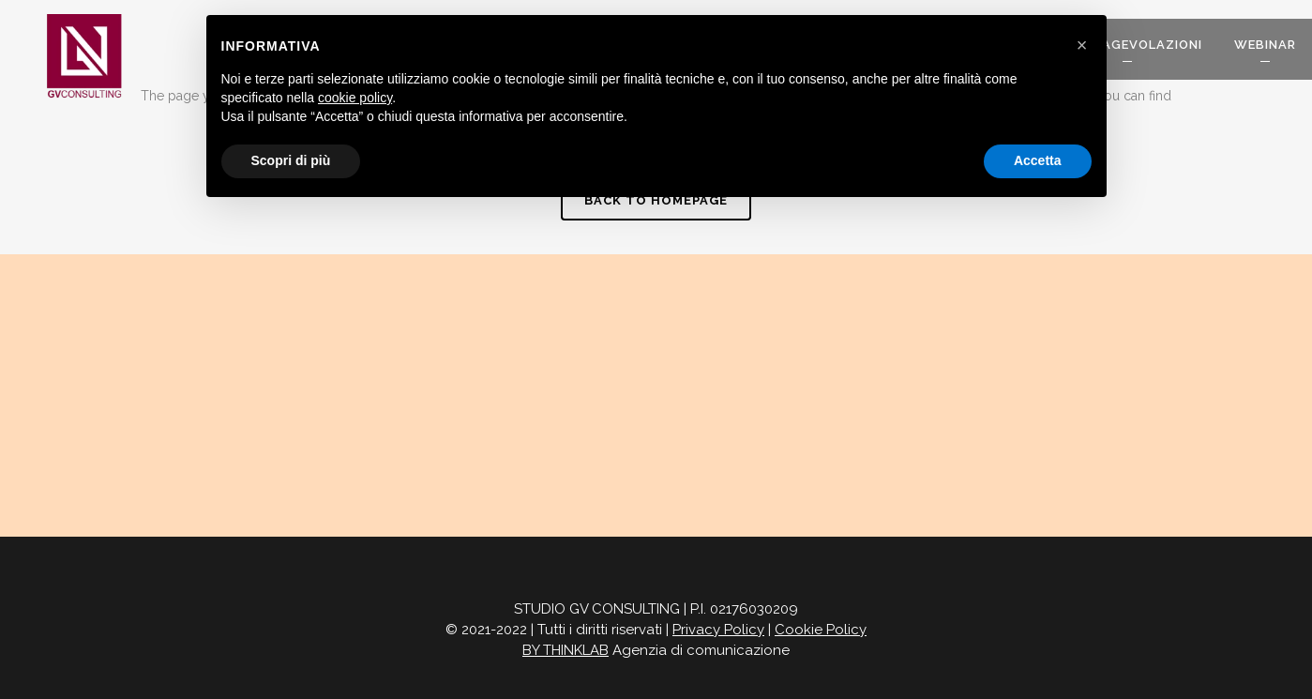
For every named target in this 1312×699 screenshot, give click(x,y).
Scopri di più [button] (291, 160)
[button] (1082, 45)
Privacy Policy (718, 629)
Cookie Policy (821, 629)
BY (532, 650)
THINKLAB (576, 650)
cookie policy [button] (355, 97)
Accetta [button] (1038, 160)
